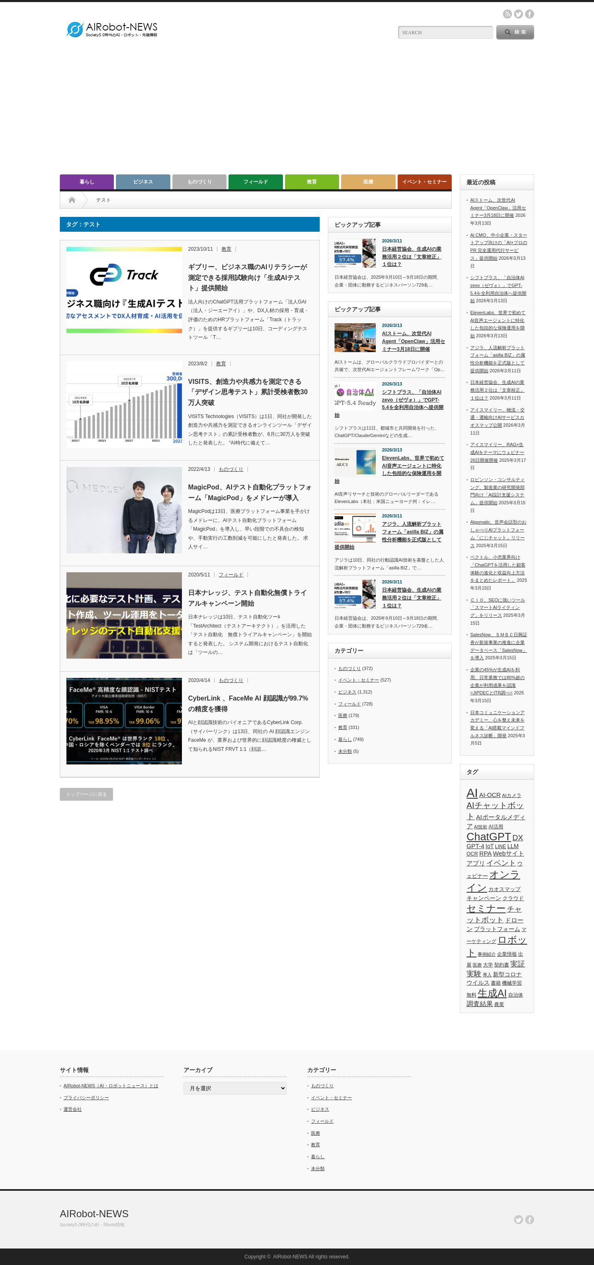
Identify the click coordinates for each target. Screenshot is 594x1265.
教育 (312, 182)
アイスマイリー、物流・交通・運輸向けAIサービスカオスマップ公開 (497, 417)
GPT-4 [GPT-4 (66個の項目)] (475, 846)
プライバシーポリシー (86, 1097)
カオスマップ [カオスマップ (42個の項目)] (504, 889)
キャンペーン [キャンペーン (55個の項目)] (484, 898)
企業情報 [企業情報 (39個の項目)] (507, 954)
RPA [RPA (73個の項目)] (485, 853)
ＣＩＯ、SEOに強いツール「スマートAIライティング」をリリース (497, 607)
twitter (518, 14)
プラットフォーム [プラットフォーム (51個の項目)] (497, 929)
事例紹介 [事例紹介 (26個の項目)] (487, 954)
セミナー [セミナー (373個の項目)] (486, 908)
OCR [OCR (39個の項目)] (472, 854)
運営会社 (73, 1109)
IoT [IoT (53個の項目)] (490, 846)
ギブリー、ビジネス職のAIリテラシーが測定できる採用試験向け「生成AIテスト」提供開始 (247, 277)
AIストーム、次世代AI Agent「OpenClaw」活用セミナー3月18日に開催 (413, 341)
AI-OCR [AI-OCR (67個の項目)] (490, 795)
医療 (368, 182)
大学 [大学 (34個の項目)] (488, 965)
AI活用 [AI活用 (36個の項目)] (495, 827)
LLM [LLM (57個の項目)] (513, 846)
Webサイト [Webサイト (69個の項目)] (508, 853)
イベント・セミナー (424, 182)
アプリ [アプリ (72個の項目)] (476, 863)
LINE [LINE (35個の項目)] (500, 846)
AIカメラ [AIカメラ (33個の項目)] (511, 795)
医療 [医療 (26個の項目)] (477, 964)
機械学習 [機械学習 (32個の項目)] (512, 982)
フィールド (255, 182)
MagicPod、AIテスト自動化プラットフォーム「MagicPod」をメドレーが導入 (250, 492)
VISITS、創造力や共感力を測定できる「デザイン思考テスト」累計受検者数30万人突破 (248, 392)
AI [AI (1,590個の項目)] (472, 792)
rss (507, 14)
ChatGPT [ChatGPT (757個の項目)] (489, 836)
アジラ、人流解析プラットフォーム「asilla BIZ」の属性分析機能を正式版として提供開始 (389, 535)
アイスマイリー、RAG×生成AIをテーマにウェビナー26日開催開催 (497, 452)
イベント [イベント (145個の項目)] (501, 862)
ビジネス (143, 182)
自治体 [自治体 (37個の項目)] (515, 995)
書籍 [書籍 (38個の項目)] (496, 983)
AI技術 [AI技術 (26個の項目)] (480, 826)
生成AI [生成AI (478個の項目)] (492, 993)
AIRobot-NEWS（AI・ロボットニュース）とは (111, 1085)
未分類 (345, 751)
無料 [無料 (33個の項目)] (471, 994)
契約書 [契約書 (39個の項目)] (501, 965)
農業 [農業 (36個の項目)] (499, 1004)
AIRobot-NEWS (94, 1213)
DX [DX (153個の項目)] (517, 837)
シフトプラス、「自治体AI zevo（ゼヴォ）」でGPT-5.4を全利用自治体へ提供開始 (389, 403)
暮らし (87, 182)
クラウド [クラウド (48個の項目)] (513, 898)
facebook (529, 14)
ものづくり (199, 182)
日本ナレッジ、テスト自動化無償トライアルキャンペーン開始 (247, 598)
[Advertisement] (297, 112)
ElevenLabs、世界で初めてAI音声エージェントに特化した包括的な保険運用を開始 (389, 469)
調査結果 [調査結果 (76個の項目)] (480, 1003)
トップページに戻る (86, 794)
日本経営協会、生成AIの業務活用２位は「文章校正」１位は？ (411, 256)
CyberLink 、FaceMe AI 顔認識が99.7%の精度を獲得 (248, 703)
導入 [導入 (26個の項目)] (487, 974)
